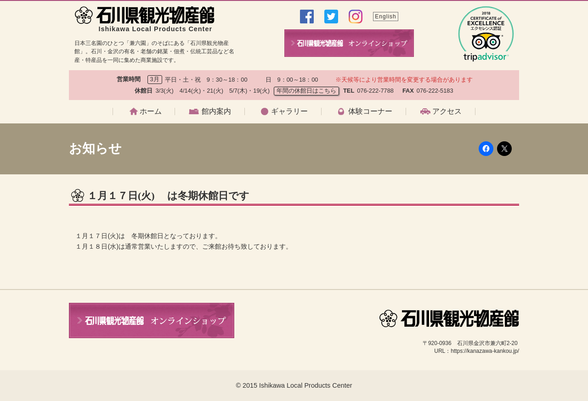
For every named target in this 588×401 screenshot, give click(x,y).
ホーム (151, 111)
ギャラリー (289, 111)
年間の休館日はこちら (306, 90)
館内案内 (216, 111)
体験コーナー (370, 111)
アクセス (447, 111)
